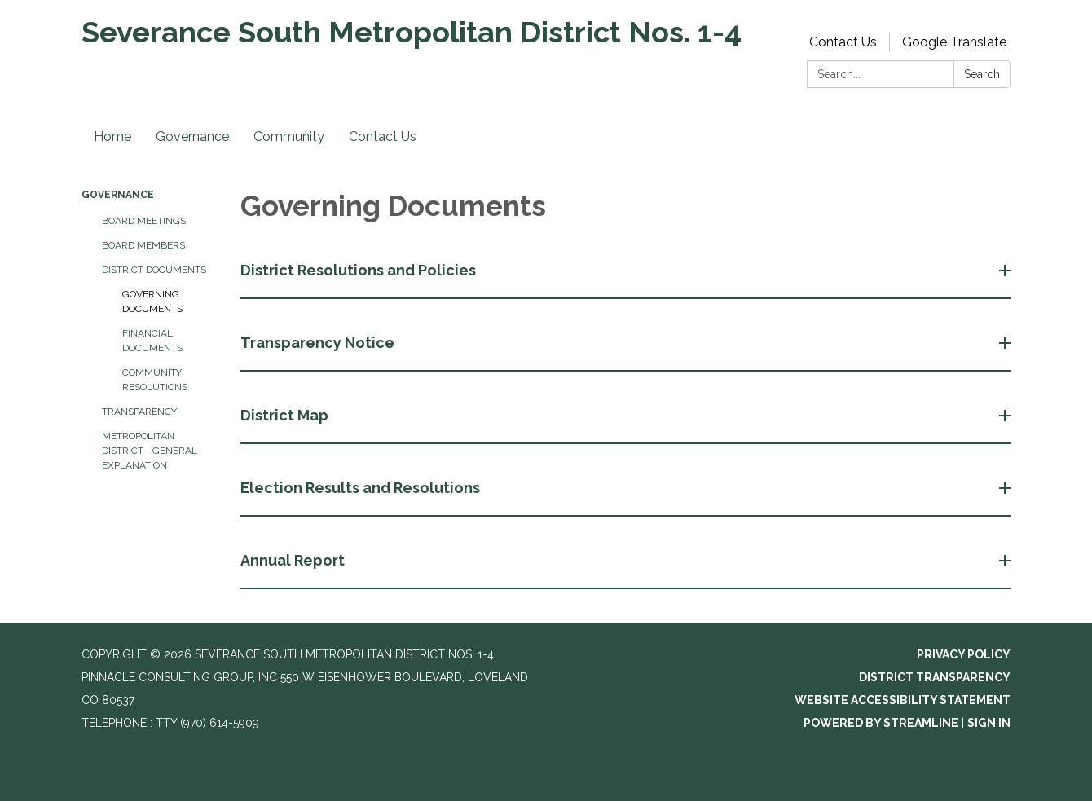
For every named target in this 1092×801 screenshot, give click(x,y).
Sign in (989, 722)
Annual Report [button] (294, 560)
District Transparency (935, 677)
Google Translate (954, 42)
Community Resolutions (154, 380)
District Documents (154, 269)
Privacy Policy (964, 654)
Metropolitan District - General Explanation (149, 450)
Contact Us (843, 42)
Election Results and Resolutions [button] (361, 487)
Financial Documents (152, 341)
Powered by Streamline (881, 722)
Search (982, 74)
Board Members (143, 245)
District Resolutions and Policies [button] (359, 270)
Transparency (139, 411)
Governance (192, 136)
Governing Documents (152, 301)
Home (112, 136)
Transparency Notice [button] (319, 342)
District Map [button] (286, 415)
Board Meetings (144, 221)
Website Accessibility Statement (903, 699)
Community (288, 136)
